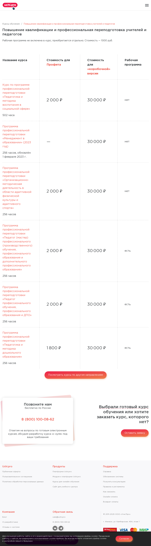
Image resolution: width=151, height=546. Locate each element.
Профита (54, 64)
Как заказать (109, 492)
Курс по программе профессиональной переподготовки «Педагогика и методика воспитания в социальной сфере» (16, 97)
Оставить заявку (135, 433)
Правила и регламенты (114, 487)
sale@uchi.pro (59, 517)
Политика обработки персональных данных (23, 482)
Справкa (107, 471)
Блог (4, 517)
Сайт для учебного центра (65, 487)
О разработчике (10, 522)
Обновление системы (113, 476)
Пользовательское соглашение (17, 476)
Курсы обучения (11, 24)
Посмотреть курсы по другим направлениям (75, 375)
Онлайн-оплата (110, 497)
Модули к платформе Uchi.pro (67, 476)
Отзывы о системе (11, 527)
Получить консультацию (114, 482)
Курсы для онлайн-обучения (66, 482)
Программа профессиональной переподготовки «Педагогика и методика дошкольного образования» (16, 345)
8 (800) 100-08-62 (38, 419)
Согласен (124, 539)
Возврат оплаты (110, 502)
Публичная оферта (11, 471)
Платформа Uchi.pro (62, 471)
